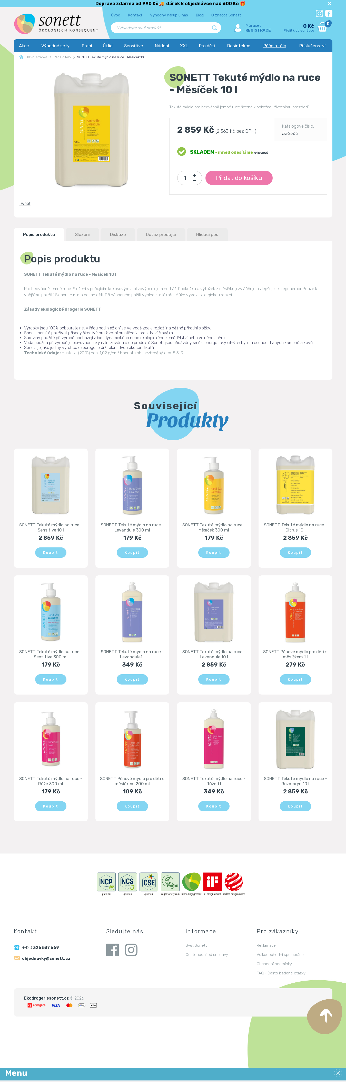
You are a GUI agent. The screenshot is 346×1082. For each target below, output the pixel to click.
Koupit (50, 553)
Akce (24, 45)
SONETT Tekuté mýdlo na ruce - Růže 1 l (214, 782)
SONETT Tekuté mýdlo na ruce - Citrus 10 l (295, 528)
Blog (200, 15)
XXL (184, 45)
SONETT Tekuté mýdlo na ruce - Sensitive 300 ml (50, 655)
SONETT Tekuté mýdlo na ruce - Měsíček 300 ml (214, 528)
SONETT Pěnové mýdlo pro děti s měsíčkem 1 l (295, 655)
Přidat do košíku (239, 178)
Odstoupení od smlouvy (207, 956)
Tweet (25, 203)
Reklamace (266, 947)
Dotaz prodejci (173, 235)
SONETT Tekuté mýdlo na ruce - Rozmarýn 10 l (295, 782)
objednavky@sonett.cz (47, 960)
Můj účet (253, 25)
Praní (87, 45)
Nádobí (162, 45)
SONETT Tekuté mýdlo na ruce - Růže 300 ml (50, 782)
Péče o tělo (274, 45)
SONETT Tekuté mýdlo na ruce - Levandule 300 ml (132, 528)
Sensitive (133, 45)
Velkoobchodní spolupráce (280, 956)
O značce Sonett (226, 15)
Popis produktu (41, 235)
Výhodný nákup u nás (169, 15)
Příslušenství (312, 45)
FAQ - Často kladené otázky (281, 974)
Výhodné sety (55, 45)
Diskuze (126, 235)
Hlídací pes (222, 235)
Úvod (115, 15)
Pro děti (207, 45)
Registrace (258, 30)
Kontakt (135, 15)
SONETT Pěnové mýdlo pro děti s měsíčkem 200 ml (132, 782)
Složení (88, 235)
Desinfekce (238, 45)
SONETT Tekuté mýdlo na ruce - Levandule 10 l (214, 655)
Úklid (108, 45)
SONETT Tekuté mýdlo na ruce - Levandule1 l (132, 655)
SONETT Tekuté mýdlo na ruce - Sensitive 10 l (50, 528)
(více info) (261, 153)
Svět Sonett (196, 947)
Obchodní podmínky (274, 965)
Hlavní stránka (33, 57)
